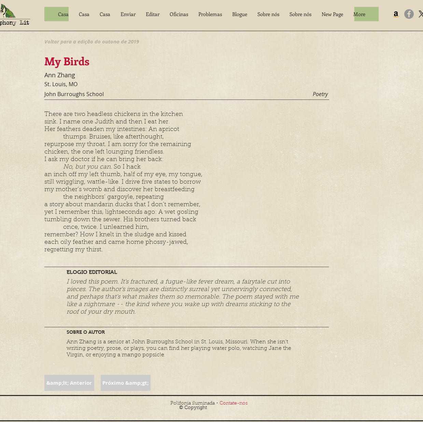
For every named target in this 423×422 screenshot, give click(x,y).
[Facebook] (409, 14)
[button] (128, 14)
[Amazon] (396, 14)
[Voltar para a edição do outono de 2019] (91, 41)
